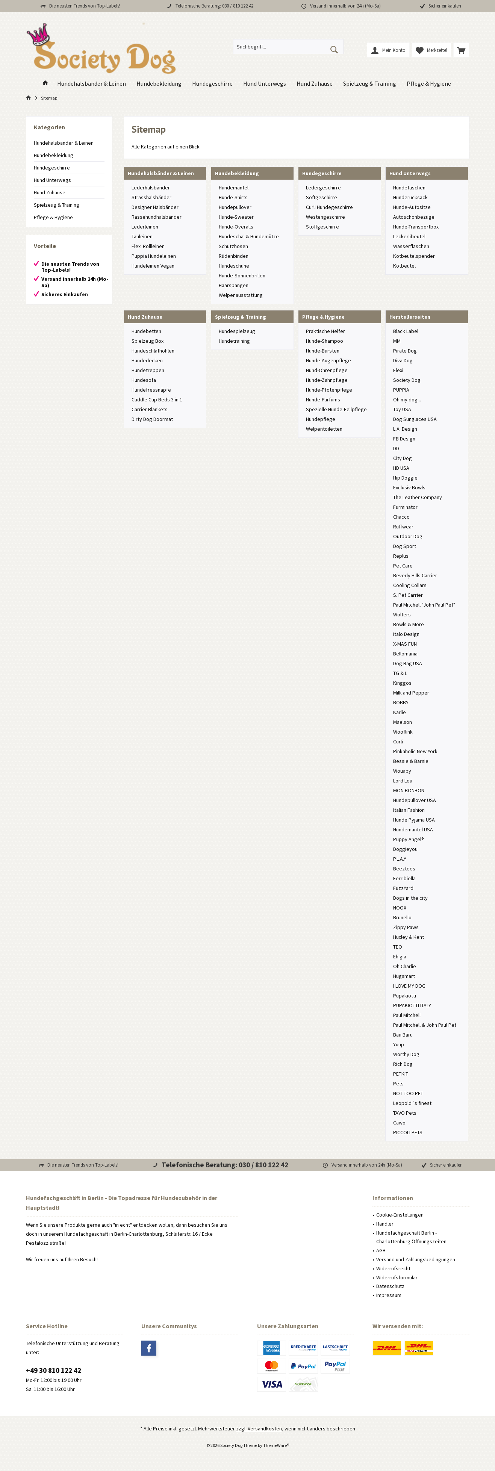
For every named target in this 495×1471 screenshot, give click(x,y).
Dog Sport (404, 546)
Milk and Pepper (411, 692)
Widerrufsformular (397, 1277)
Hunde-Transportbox (416, 226)
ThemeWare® (276, 1445)
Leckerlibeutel (409, 236)
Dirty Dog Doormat (152, 419)
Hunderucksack (410, 197)
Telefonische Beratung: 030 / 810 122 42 (214, 6)
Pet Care (403, 565)
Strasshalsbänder (151, 197)
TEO (397, 946)
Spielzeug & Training (56, 204)
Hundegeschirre (52, 167)
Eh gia (399, 956)
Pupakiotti (404, 995)
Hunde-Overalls (236, 226)
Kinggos (402, 683)
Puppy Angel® (408, 839)
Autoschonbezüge (413, 216)
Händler (385, 1223)
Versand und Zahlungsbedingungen (415, 1259)
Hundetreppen (148, 370)
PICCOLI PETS (407, 1132)
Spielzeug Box (147, 340)
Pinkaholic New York (415, 751)
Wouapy (402, 770)
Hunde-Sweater (236, 216)
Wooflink (403, 731)
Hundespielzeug (237, 331)
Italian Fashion (409, 810)
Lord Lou (402, 780)
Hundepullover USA (414, 800)
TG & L (400, 673)
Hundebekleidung (53, 155)
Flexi (398, 370)
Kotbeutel (404, 265)
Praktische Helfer (325, 331)
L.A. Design (405, 428)
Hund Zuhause (49, 192)
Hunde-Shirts (233, 197)
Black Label (405, 331)
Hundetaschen (409, 187)
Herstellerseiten (409, 316)
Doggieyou (405, 849)
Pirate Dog (405, 350)
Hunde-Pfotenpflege (329, 389)
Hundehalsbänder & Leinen (64, 142)
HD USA (401, 468)
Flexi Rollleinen (148, 246)
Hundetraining (234, 340)
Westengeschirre (325, 216)
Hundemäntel (233, 187)
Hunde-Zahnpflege (327, 380)
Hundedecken (147, 360)
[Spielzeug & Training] (369, 83)
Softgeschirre (321, 197)
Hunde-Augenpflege (328, 360)
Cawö (399, 1122)
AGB (381, 1250)
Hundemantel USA (413, 829)
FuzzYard (403, 888)
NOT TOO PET (408, 1093)
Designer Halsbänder (155, 207)
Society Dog (407, 380)
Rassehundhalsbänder (157, 216)
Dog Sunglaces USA (415, 419)
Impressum (388, 1295)
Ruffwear (403, 526)
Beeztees (404, 868)
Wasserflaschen (411, 246)
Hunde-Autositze (412, 207)
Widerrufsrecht (393, 1268)
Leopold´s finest (412, 1103)
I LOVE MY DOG (409, 985)
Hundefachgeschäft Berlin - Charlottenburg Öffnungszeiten (411, 1237)
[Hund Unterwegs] (264, 83)
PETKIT (400, 1073)
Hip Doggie (405, 477)
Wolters (402, 614)
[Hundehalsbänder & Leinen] (91, 83)
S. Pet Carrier (408, 595)
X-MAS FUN (405, 643)
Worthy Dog (406, 1054)
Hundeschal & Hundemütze (249, 236)
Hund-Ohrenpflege (327, 370)
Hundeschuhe (234, 265)
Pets (398, 1083)
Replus (401, 555)
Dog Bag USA (407, 663)
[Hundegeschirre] (212, 83)
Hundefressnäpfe (151, 389)
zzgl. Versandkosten (259, 1428)
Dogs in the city (410, 897)
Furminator (405, 507)
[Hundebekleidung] (159, 83)
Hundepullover (235, 207)
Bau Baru (403, 1034)
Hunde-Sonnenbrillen (242, 275)
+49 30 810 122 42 (53, 1370)
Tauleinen (142, 236)
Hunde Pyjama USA (414, 819)
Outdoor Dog (407, 536)
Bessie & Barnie (410, 761)
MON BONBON (408, 790)
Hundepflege (320, 419)
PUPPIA (401, 389)
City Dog (402, 458)
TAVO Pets (404, 1112)
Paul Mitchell (407, 1015)
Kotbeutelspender (414, 256)
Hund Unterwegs (52, 180)
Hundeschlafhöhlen (153, 350)
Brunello (402, 917)
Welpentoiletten (324, 428)
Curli (398, 741)
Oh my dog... (407, 399)
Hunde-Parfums (323, 399)
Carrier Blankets (150, 409)
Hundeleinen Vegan (153, 265)
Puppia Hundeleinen (154, 256)
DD (396, 448)
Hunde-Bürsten (322, 350)
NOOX (399, 907)
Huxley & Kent (408, 937)
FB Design (404, 438)
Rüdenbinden (233, 256)
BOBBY (401, 702)
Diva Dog (403, 360)
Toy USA (402, 409)
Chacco (401, 516)
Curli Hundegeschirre (329, 207)
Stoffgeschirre (322, 226)
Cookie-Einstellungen (400, 1214)
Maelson (402, 722)
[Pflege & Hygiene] (428, 83)
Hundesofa (144, 380)
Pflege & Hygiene (53, 217)
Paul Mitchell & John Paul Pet (424, 1025)
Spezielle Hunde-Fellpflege (336, 409)
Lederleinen (145, 226)
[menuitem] (461, 50)
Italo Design (406, 634)
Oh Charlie (404, 966)
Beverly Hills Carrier (415, 575)
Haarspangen (233, 285)
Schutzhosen (233, 246)
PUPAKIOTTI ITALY (412, 1005)
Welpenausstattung (241, 295)
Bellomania (405, 653)
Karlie (399, 712)
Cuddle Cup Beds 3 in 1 (157, 399)
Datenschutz (390, 1286)
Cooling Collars (410, 585)
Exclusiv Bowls (409, 487)
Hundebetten (146, 331)
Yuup (398, 1044)
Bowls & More (408, 624)
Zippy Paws (406, 927)
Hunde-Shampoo (324, 340)
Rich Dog (403, 1064)
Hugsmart (404, 976)
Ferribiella (404, 878)
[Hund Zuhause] (314, 83)
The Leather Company (417, 497)
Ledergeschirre (323, 187)
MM (397, 340)
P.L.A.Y (399, 858)
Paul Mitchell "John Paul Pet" (424, 604)
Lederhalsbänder (151, 187)
